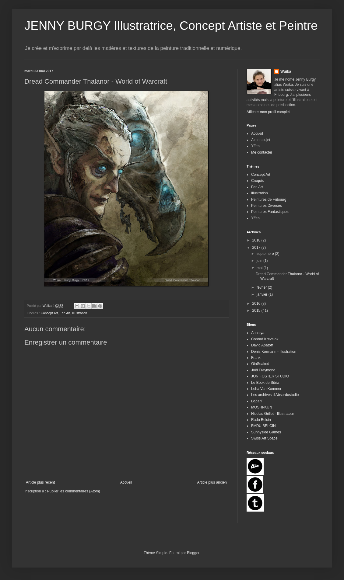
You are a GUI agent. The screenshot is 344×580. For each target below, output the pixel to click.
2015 (257, 310)
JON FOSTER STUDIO (270, 376)
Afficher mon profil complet (268, 112)
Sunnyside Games (266, 432)
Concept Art (49, 313)
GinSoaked (260, 364)
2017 (257, 247)
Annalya (257, 333)
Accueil (126, 482)
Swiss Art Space (264, 438)
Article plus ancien (212, 482)
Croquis (257, 181)
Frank (256, 358)
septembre (266, 254)
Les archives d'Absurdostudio (275, 395)
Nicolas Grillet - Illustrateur (272, 414)
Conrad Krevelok (264, 339)
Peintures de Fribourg (268, 199)
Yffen (255, 146)
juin (260, 261)
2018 (257, 240)
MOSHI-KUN (261, 407)
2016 (257, 303)
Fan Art (65, 313)
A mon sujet (260, 140)
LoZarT (257, 401)
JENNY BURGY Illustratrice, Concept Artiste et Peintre (171, 25)
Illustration (79, 313)
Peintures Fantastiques (270, 212)
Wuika (285, 71)
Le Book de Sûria (265, 382)
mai (260, 268)
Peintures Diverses (266, 205)
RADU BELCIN (263, 426)
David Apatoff (262, 345)
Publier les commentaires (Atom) (73, 491)
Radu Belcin (261, 420)
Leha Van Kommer (266, 389)
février (262, 287)
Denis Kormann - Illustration (273, 351)
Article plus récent (40, 482)
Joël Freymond (263, 370)
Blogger (193, 553)
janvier (263, 294)
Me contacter (261, 152)
